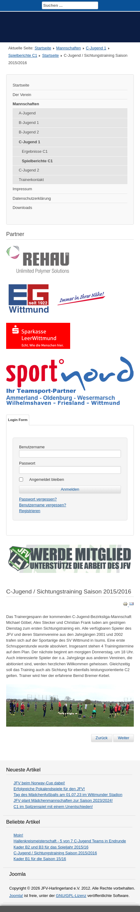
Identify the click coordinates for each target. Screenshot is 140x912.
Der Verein (22, 94)
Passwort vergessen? (38, 499)
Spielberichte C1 (22, 55)
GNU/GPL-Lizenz (71, 895)
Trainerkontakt (31, 179)
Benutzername (32, 447)
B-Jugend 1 (29, 122)
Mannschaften (68, 48)
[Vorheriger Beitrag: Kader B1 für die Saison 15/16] (101, 738)
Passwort (27, 463)
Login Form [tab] (17, 420)
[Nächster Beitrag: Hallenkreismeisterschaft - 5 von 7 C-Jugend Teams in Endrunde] (123, 738)
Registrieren (29, 510)
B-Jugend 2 (29, 132)
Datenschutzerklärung (32, 198)
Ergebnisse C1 (35, 151)
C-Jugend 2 (29, 170)
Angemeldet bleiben (46, 479)
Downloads (22, 207)
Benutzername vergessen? (42, 505)
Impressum (22, 189)
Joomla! (16, 895)
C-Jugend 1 (96, 48)
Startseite (42, 48)
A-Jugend (27, 113)
